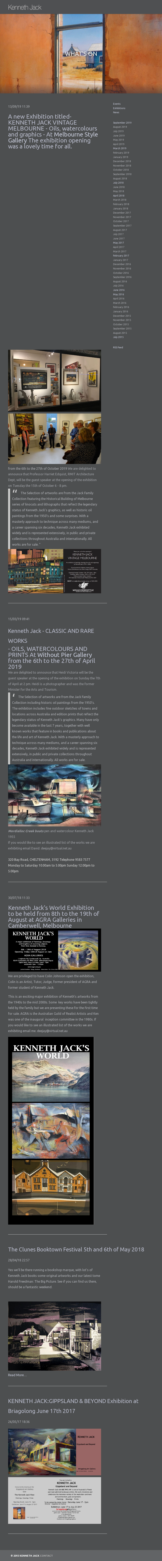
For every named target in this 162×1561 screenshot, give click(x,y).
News (116, 112)
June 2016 (119, 290)
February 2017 (121, 255)
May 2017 (118, 242)
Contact (46, 1555)
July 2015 (118, 337)
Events (116, 104)
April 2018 (118, 195)
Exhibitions (119, 108)
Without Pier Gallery (64, 654)
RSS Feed (118, 347)
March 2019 (119, 148)
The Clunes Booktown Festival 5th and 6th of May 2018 (76, 1249)
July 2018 (118, 182)
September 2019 (122, 122)
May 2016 (118, 294)
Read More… (17, 1375)
